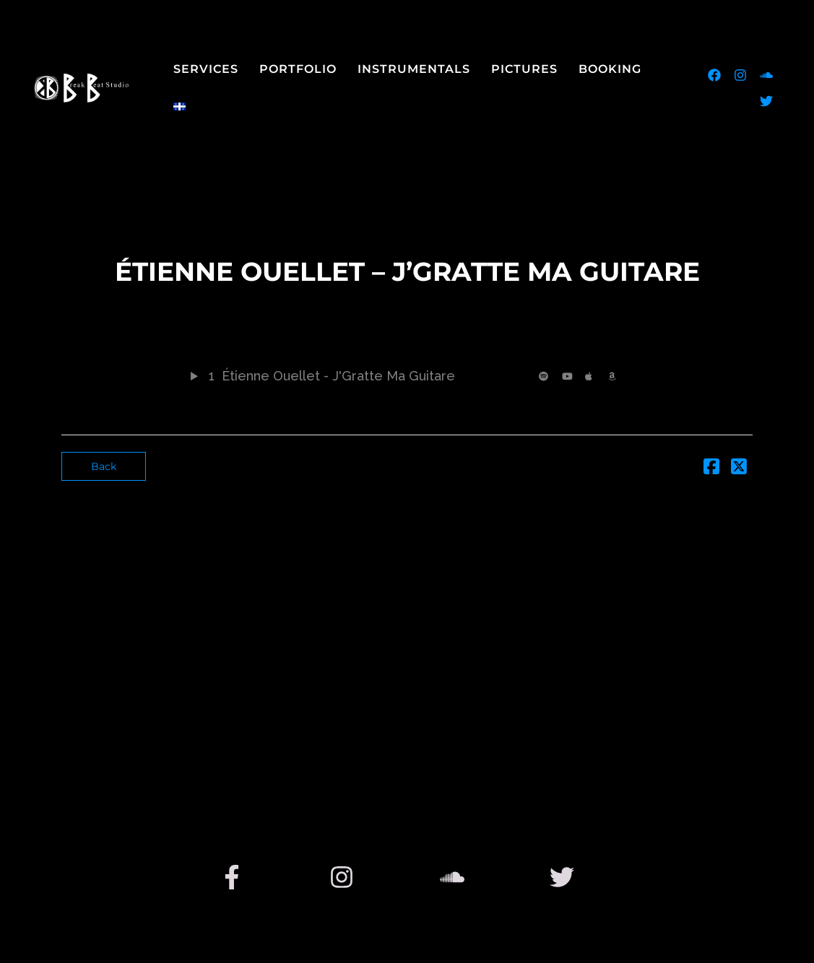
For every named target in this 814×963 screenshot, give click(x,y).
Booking (610, 69)
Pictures (524, 69)
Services (205, 69)
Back (103, 466)
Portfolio (298, 69)
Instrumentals (414, 69)
